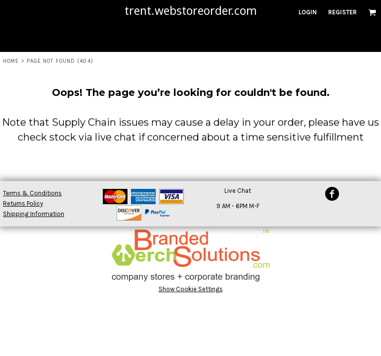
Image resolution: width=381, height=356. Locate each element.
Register (342, 12)
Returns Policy (23, 203)
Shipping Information (33, 214)
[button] (372, 12)
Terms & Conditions (32, 193)
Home (11, 61)
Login (307, 12)
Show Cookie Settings (191, 289)
